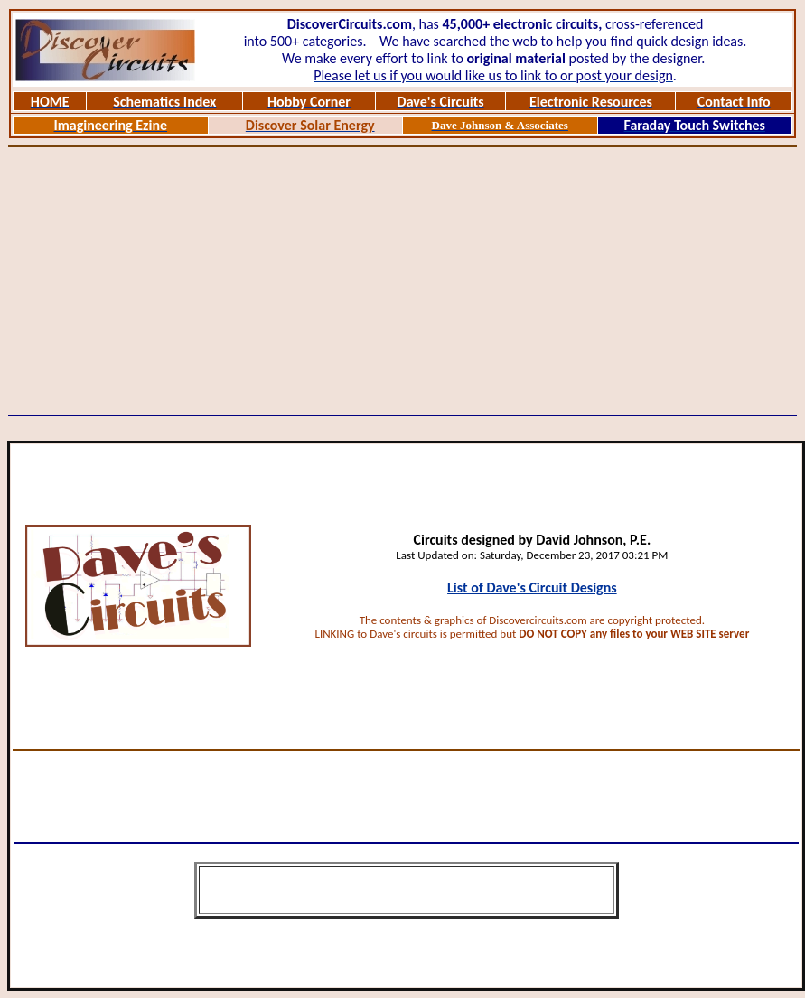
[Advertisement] (403, 280)
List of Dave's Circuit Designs (532, 587)
